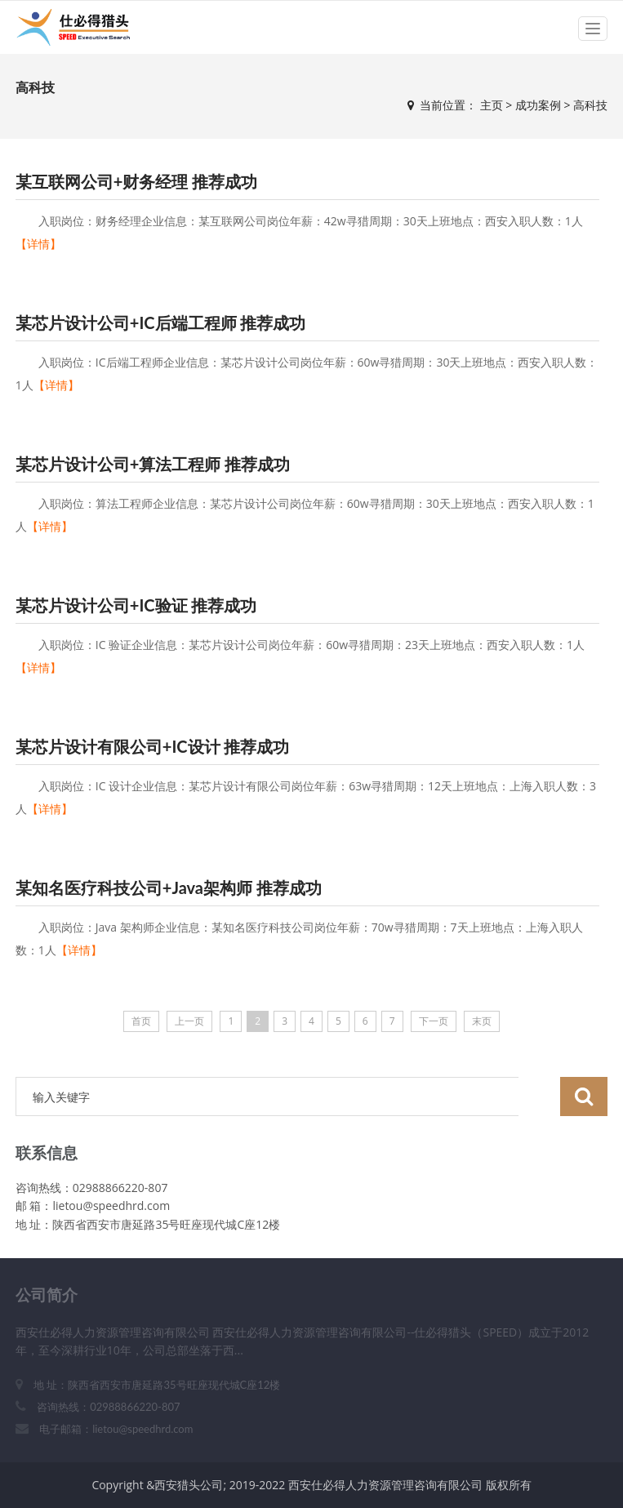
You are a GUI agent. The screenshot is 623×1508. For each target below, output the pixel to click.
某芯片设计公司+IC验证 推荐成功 (136, 605)
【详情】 (38, 243)
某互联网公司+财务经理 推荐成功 (136, 181)
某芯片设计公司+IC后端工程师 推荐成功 (161, 322)
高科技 (590, 105)
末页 (482, 1021)
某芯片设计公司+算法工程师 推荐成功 (153, 464)
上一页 (189, 1021)
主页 (491, 105)
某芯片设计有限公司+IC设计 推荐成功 (153, 746)
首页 (141, 1021)
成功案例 (538, 105)
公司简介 (47, 1294)
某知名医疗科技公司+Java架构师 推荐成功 (169, 887)
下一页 (433, 1021)
